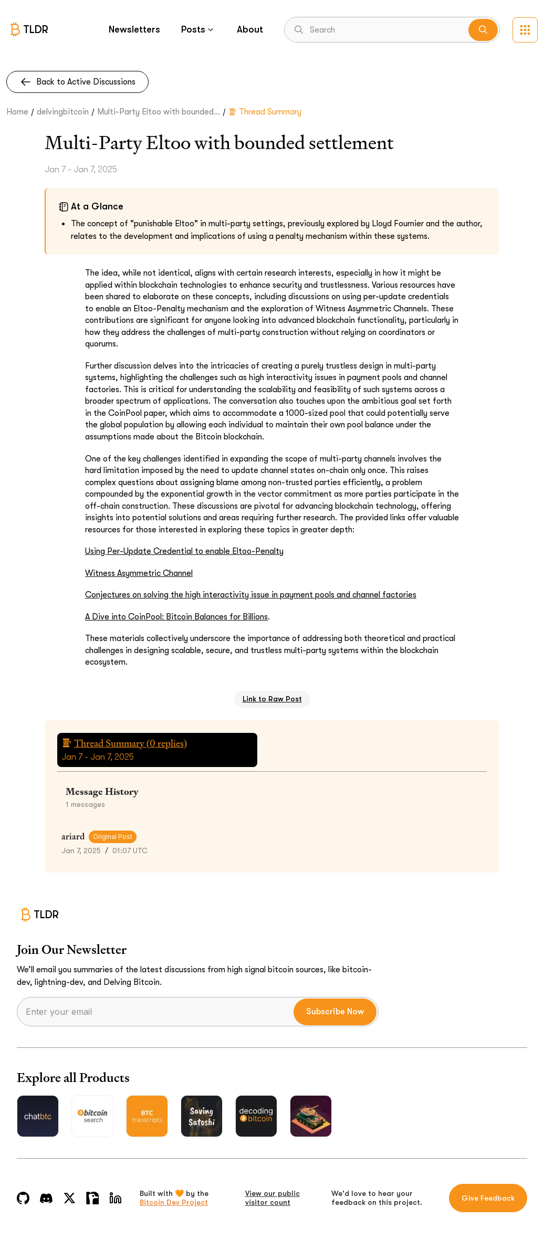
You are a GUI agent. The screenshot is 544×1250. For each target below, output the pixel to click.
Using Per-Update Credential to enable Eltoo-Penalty (184, 551)
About (250, 29)
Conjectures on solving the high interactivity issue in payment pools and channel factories (250, 595)
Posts (198, 29)
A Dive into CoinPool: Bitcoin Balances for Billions (176, 617)
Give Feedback (488, 1198)
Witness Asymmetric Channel (139, 573)
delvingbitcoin (63, 112)
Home (17, 112)
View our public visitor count (272, 1198)
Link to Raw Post (272, 699)
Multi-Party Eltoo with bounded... (158, 112)
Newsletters (134, 29)
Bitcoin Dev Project (174, 1202)
